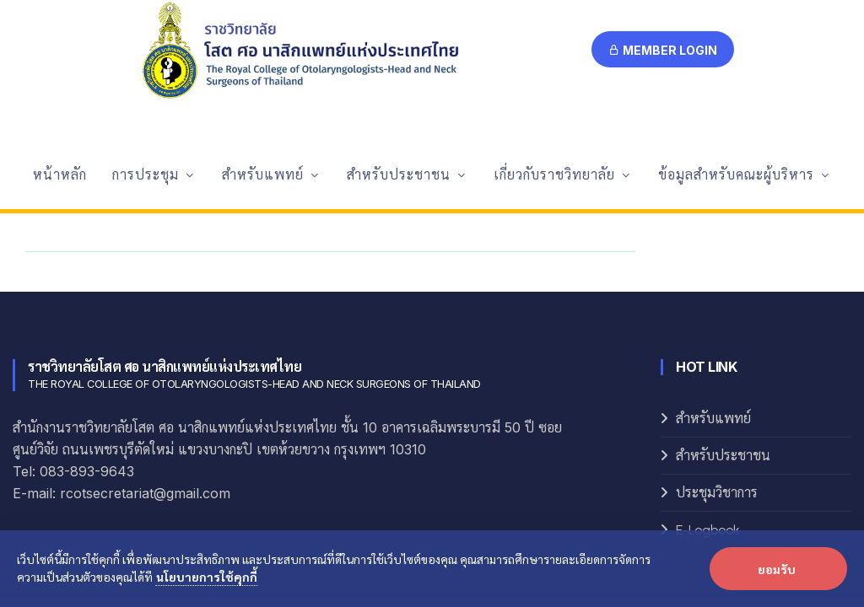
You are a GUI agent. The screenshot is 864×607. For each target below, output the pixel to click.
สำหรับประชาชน (723, 314)
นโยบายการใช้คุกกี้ (206, 576)
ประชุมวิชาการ (717, 351)
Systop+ (610, 489)
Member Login (662, 50)
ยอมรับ (777, 569)
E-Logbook (708, 388)
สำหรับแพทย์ (713, 277)
